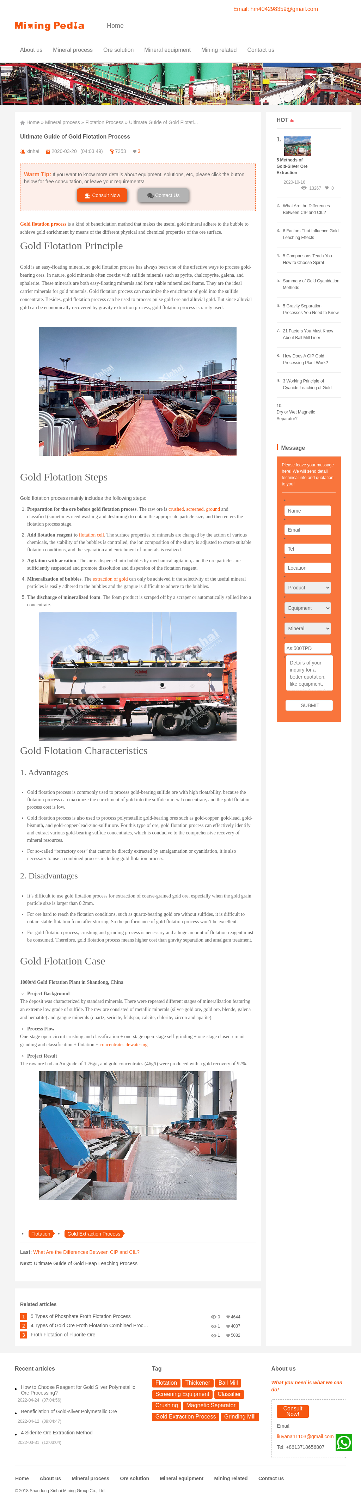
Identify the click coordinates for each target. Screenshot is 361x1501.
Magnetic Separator (210, 1405)
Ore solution (134, 1478)
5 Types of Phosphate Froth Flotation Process (81, 1316)
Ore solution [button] (118, 50)
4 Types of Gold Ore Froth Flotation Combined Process (89, 1325)
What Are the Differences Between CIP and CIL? (86, 1252)
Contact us (260, 50)
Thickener (197, 1383)
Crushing (166, 1405)
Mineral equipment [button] (167, 50)
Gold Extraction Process (185, 1417)
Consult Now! (292, 1411)
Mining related (231, 1478)
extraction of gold (110, 579)
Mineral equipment (181, 1478)
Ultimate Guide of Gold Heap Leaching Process (85, 1263)
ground (213, 509)
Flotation (166, 1383)
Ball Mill (228, 1383)
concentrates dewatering (124, 1044)
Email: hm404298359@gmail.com (275, 9)
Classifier (229, 1394)
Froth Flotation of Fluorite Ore (63, 1334)
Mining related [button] (219, 50)
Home (115, 25)
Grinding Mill (240, 1417)
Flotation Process (104, 122)
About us (31, 50)
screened (194, 509)
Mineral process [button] (73, 50)
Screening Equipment (182, 1394)
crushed (176, 509)
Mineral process (62, 122)
